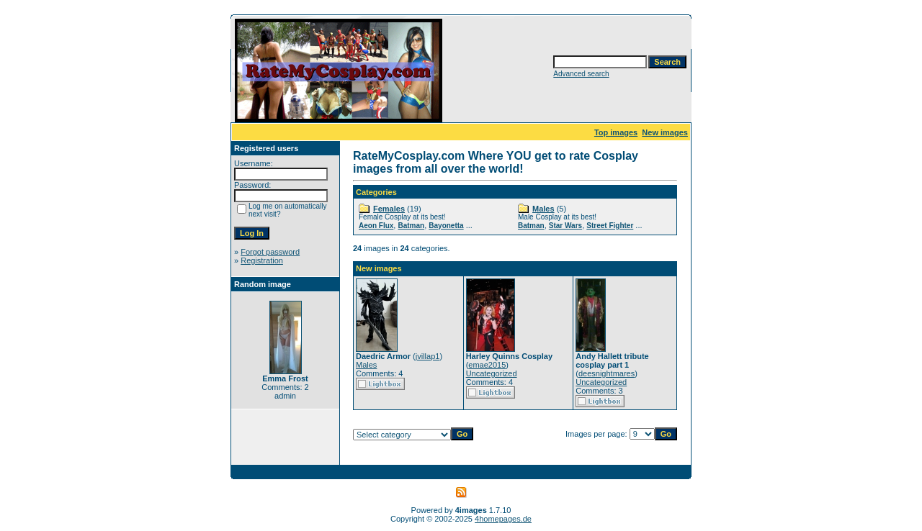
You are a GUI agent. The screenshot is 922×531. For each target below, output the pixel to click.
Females (389, 208)
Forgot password (270, 252)
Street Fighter (609, 226)
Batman (411, 226)
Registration (262, 260)
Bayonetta (446, 226)
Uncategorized (491, 373)
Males (543, 208)
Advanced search (581, 74)
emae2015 (487, 364)
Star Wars (565, 226)
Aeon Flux (376, 226)
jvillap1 (428, 356)
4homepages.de (503, 518)
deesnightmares (606, 373)
